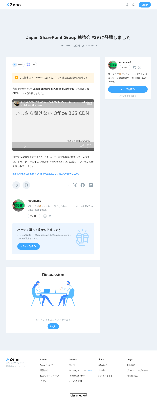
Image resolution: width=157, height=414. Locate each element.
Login (53, 326)
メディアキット (105, 375)
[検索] (133, 5)
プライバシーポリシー (137, 370)
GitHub (101, 370)
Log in (145, 4)
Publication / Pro (77, 375)
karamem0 (34, 200)
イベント (44, 381)
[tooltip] (75, 185)
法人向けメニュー (77, 370)
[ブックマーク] (26, 185)
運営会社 (44, 370)
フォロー (34, 216)
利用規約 (131, 365)
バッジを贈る (28, 246)
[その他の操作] (68, 185)
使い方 (72, 365)
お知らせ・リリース (49, 375)
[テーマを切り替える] (127, 5)
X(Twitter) (102, 365)
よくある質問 (75, 381)
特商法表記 (132, 375)
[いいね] (16, 185)
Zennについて (46, 365)
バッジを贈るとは (128, 96)
